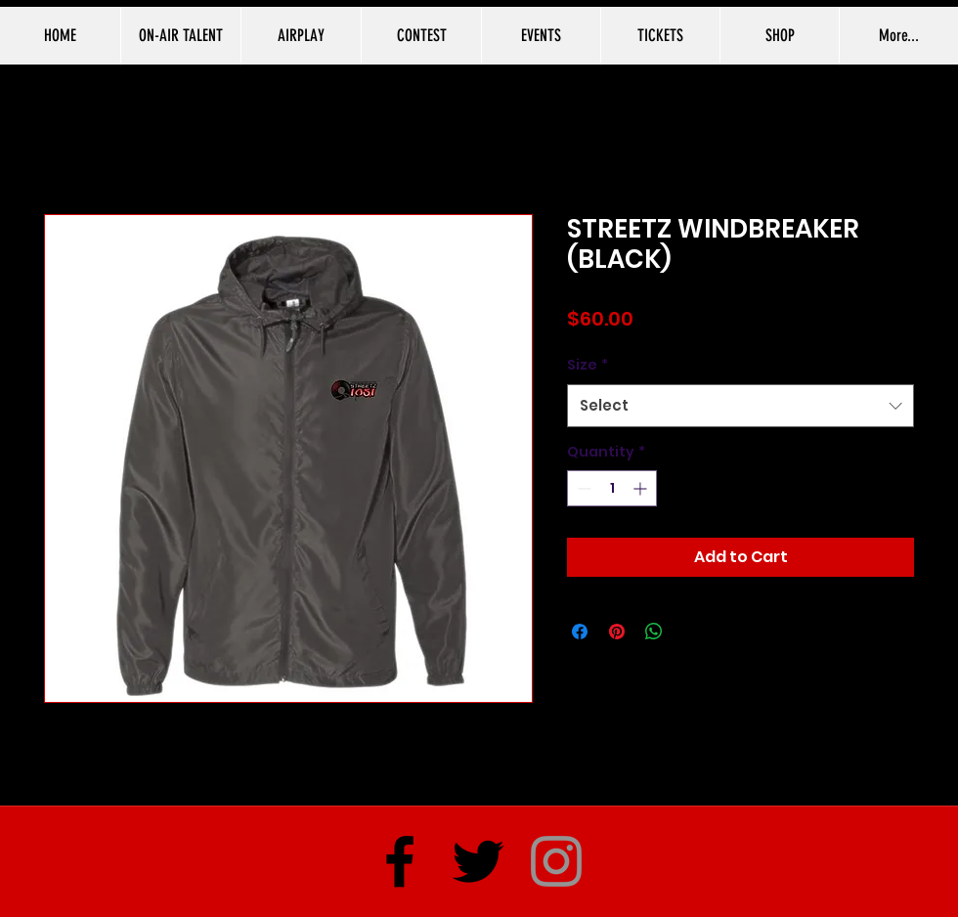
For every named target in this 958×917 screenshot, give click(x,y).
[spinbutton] (612, 488)
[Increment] (642, 488)
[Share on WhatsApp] (654, 631)
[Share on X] (691, 631)
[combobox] (740, 405)
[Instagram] (556, 861)
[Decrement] (582, 488)
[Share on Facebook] (579, 631)
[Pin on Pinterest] (617, 631)
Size (587, 364)
